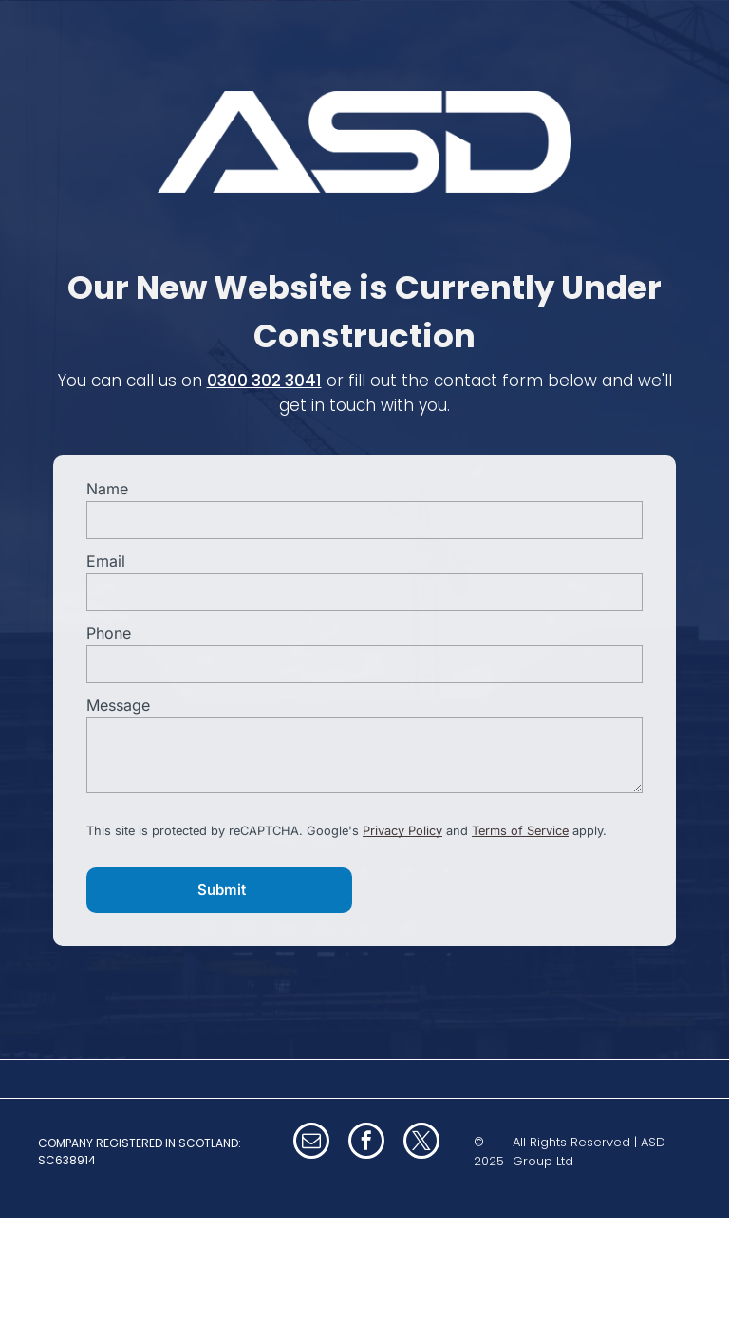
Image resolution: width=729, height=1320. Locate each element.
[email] (311, 1143)
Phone (108, 632)
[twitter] (421, 1143)
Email (105, 560)
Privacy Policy (402, 831)
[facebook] (366, 1143)
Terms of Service (520, 831)
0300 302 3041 (264, 380)
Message (118, 705)
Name (107, 488)
